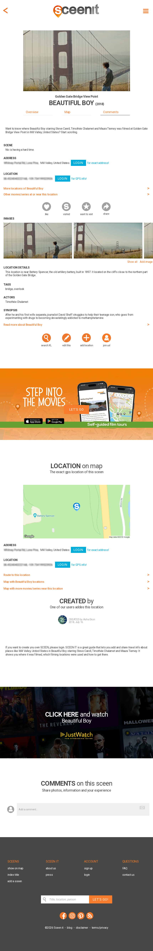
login (87, 874)
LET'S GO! (100, 899)
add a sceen (14, 881)
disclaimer (82, 927)
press (49, 874)
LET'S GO (76, 409)
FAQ (124, 868)
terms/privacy (100, 927)
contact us (128, 874)
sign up (88, 868)
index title (13, 874)
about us (51, 868)
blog (69, 927)
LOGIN (78, 163)
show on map (15, 868)
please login (57, 647)
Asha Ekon (89, 619)
